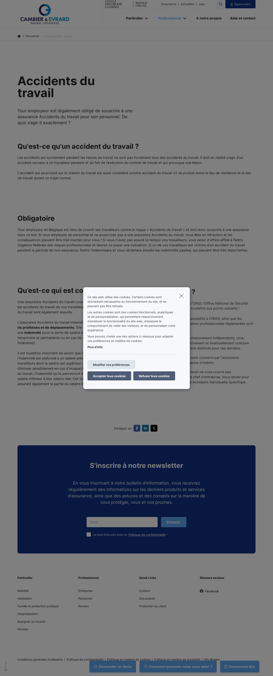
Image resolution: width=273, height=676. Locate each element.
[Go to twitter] (155, 428)
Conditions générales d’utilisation (40, 659)
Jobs (202, 4)
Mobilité (22, 591)
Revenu (83, 606)
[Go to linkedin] (146, 428)
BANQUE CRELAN (141, 4)
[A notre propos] (209, 18)
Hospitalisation (27, 614)
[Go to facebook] (138, 428)
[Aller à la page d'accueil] (60, 14)
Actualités (187, 4)
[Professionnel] (168, 18)
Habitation (24, 598)
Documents (168, 4)
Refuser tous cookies (154, 376)
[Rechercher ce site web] (220, 4)
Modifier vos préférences (111, 364)
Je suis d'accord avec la (131, 534)
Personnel (85, 598)
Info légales (212, 659)
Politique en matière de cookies (129, 659)
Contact (144, 591)
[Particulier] (133, 18)
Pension (22, 629)
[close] (181, 295)
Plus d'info (95, 347)
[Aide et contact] (241, 18)
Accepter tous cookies (109, 376)
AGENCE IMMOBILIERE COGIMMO (113, 4)
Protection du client (152, 606)
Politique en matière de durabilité (177, 659)
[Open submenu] (147, 18)
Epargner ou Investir (31, 621)
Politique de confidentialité (147, 534)
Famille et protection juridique (38, 606)
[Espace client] (240, 4)
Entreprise (85, 591)
